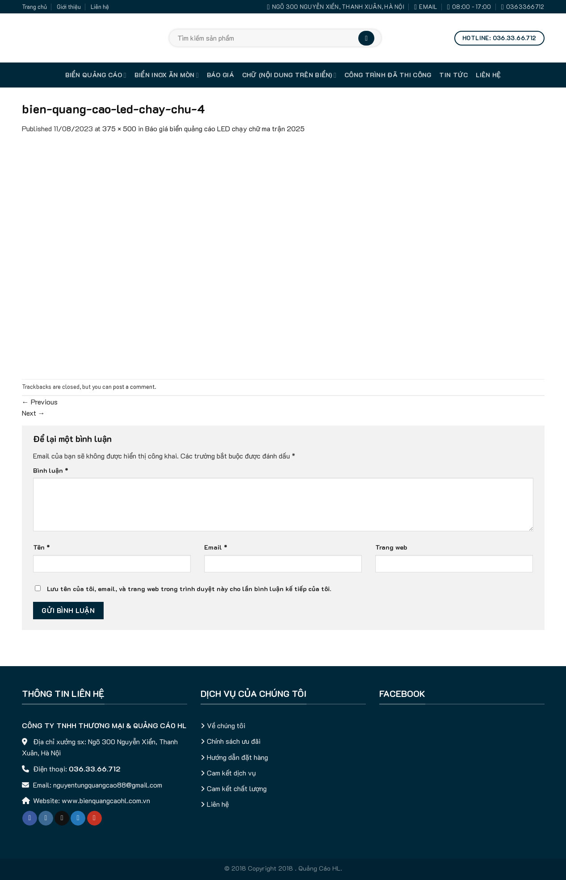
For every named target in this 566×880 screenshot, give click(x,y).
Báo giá (220, 75)
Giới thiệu (69, 6)
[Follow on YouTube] (94, 818)
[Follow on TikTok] (62, 818)
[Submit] (366, 38)
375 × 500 (119, 128)
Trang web (391, 547)
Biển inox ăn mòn (166, 75)
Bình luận (50, 470)
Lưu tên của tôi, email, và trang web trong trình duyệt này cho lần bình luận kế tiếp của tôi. (189, 588)
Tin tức (453, 75)
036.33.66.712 (95, 768)
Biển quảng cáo (95, 75)
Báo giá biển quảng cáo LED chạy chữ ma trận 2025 (225, 128)
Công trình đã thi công (387, 75)
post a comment (134, 386)
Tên (41, 547)
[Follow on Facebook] (29, 818)
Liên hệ (100, 6)
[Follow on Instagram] (45, 818)
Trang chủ (34, 6)
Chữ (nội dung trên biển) (289, 75)
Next (33, 412)
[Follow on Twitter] (78, 818)
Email (215, 547)
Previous (40, 401)
